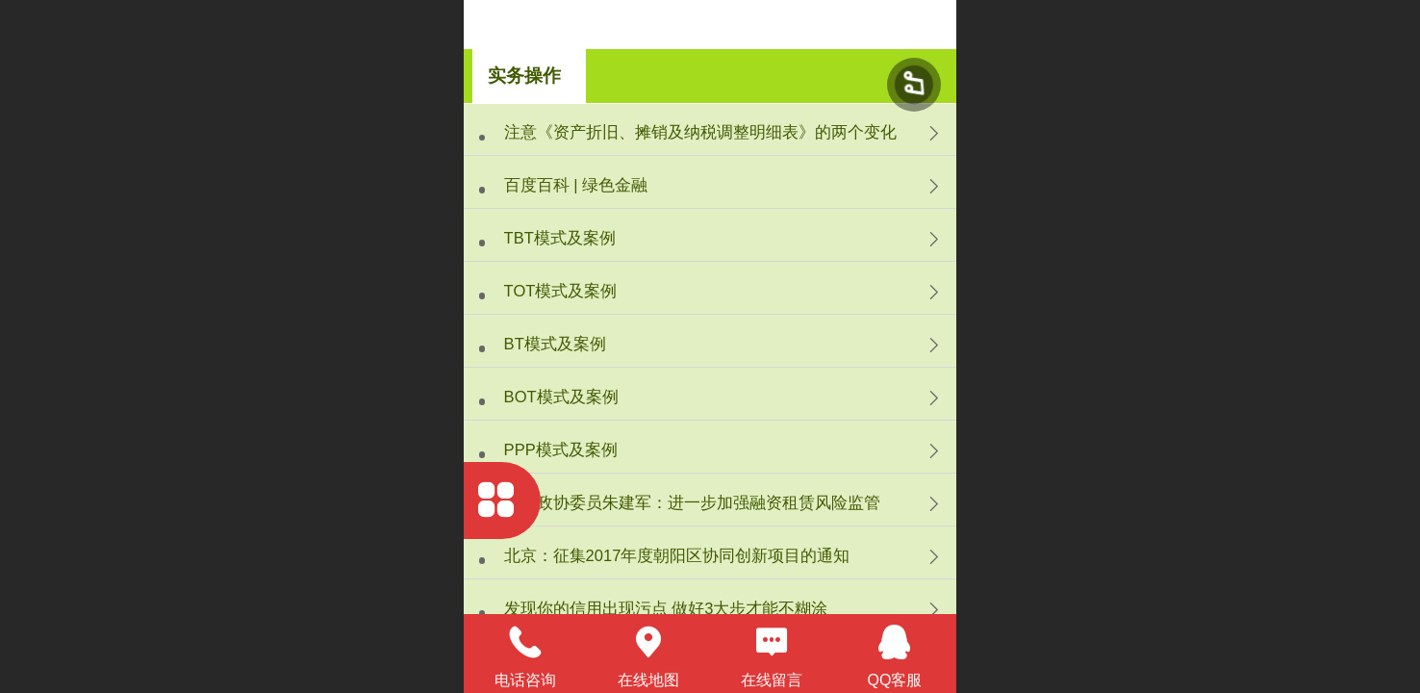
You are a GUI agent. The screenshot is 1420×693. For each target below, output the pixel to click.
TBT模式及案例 (560, 238)
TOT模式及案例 (561, 291)
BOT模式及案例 (561, 397)
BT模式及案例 (555, 344)
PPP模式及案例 (561, 450)
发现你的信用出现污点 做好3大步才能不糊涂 (666, 609)
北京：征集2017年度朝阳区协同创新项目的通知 (677, 556)
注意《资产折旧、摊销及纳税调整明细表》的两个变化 (700, 132)
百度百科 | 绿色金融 (576, 185)
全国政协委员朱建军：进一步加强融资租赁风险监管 (692, 503)
